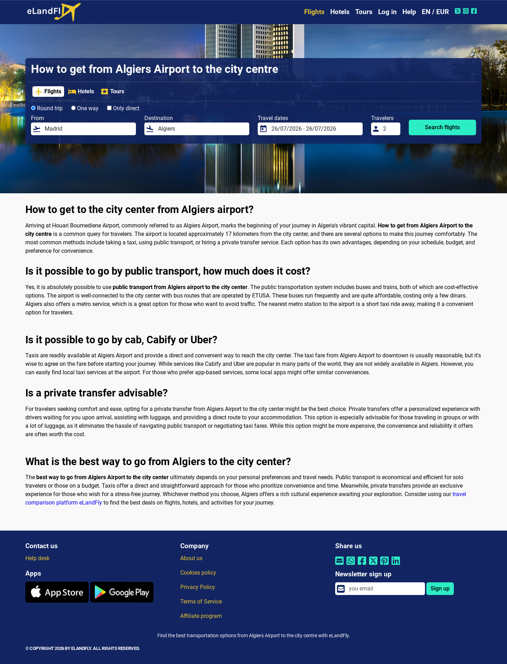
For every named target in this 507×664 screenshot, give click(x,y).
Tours (364, 12)
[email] (385, 588)
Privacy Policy (197, 587)
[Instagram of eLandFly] (467, 11)
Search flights (442, 127)
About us (191, 558)
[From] (88, 129)
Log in (387, 12)
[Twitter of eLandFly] (459, 11)
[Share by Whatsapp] (350, 565)
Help (409, 12)
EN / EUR (435, 12)
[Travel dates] (315, 129)
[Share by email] (339, 565)
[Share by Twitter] (373, 565)
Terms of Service (201, 601)
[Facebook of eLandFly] (475, 11)
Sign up (440, 588)
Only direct (123, 108)
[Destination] (201, 129)
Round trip (47, 108)
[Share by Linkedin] (396, 565)
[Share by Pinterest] (384, 565)
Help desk (37, 558)
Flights (314, 12)
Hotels (340, 12)
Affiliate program (201, 616)
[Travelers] (390, 129)
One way (85, 108)
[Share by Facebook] (362, 565)
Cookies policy (198, 572)
